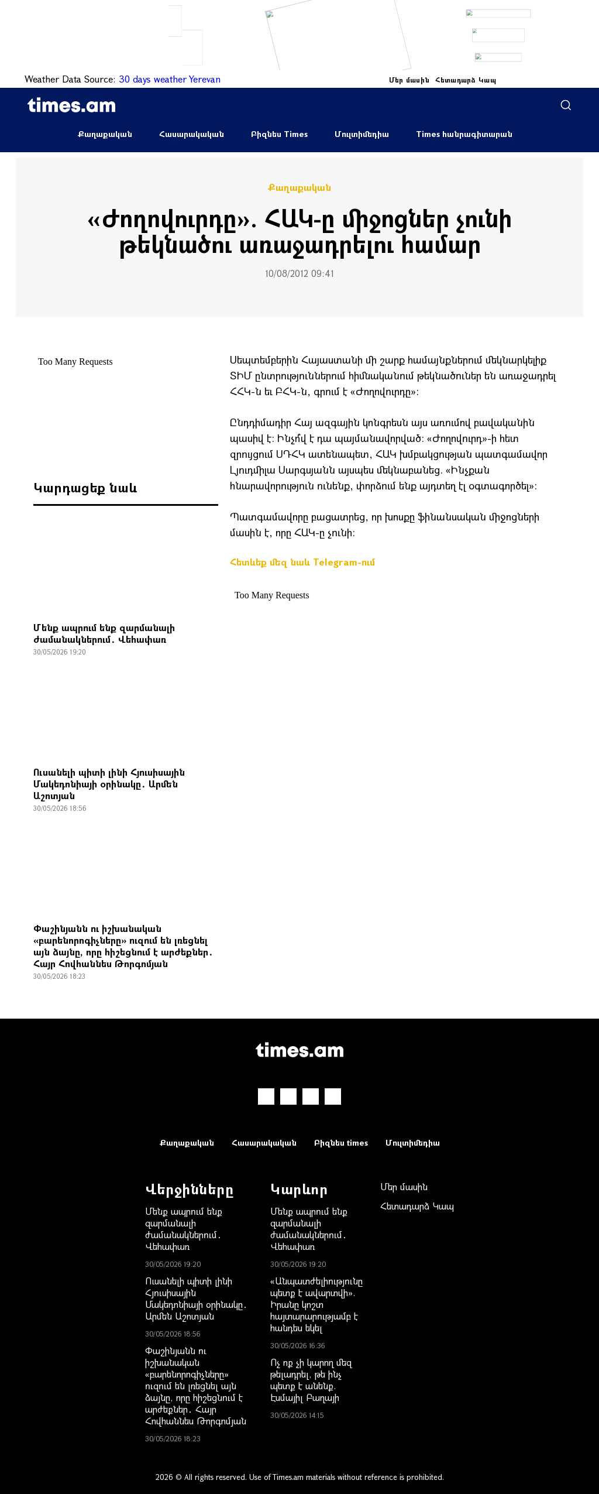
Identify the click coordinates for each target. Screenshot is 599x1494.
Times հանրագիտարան (464, 133)
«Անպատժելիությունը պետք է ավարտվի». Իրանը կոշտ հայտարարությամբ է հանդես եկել (316, 1304)
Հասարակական (191, 133)
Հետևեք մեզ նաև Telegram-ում (302, 562)
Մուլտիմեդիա (362, 133)
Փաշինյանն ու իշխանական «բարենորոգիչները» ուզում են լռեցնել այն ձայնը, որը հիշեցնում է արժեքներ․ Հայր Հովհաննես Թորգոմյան (123, 945)
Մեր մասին (409, 79)
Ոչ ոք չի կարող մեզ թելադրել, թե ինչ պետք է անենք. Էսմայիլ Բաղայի (311, 1379)
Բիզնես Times (279, 133)
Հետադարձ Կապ (465, 79)
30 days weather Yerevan (170, 79)
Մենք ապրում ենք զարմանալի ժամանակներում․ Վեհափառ (104, 633)
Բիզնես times (341, 1142)
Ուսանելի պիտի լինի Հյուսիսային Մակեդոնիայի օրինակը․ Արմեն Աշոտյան (109, 783)
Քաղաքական (105, 133)
